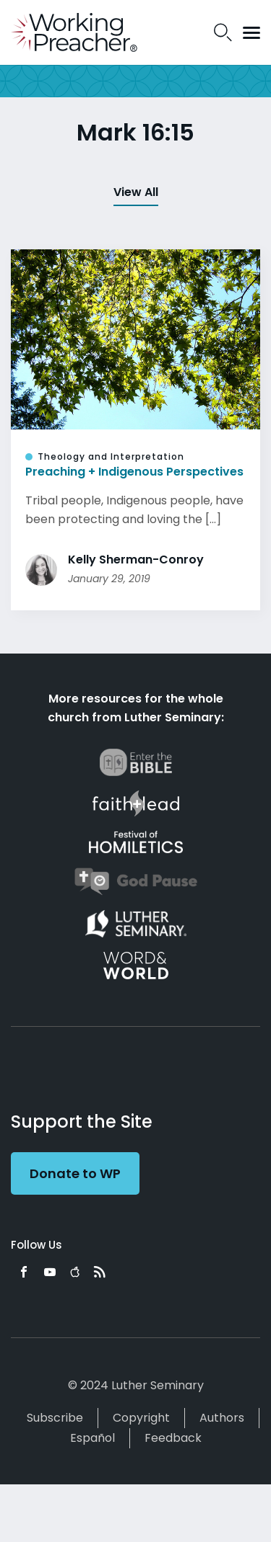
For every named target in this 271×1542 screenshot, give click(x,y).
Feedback (173, 1438)
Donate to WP (75, 1173)
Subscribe (55, 1417)
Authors (221, 1417)
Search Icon (223, 32)
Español (92, 1438)
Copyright (141, 1417)
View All (135, 192)
